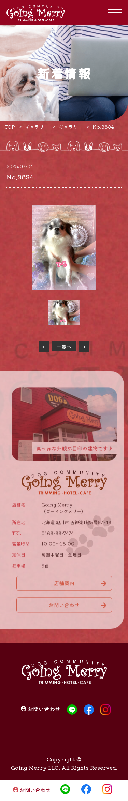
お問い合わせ (35, 790)
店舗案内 (64, 584)
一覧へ (64, 346)
